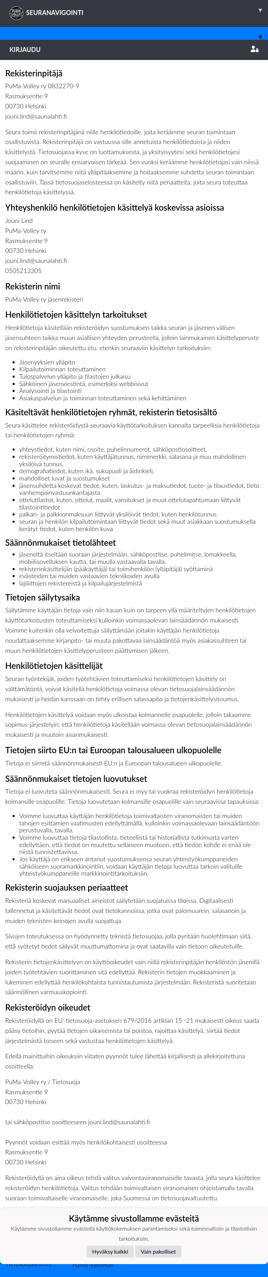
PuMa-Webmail (93, 1265)
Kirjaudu (134, 49)
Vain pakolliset (158, 1251)
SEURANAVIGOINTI (138, 10)
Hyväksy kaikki (110, 1251)
